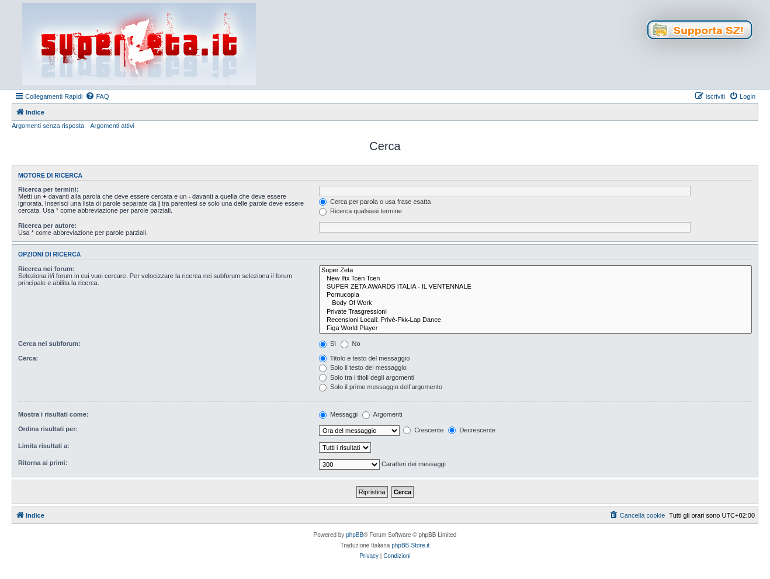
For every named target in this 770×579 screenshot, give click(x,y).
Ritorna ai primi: (42, 462)
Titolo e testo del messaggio (364, 358)
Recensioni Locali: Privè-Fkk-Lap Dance (535, 320)
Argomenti (382, 414)
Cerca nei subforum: (49, 343)
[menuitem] (97, 96)
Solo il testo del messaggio (363, 367)
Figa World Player (535, 328)
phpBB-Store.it (410, 545)
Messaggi (338, 414)
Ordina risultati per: (48, 428)
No (350, 343)
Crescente (423, 430)
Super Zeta (535, 270)
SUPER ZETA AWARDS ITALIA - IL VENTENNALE (535, 287)
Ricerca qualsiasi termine (360, 210)
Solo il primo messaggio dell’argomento (380, 386)
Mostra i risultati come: (53, 414)
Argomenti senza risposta (48, 125)
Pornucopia (535, 295)
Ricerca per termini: (48, 189)
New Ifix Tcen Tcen (535, 279)
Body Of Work (535, 303)
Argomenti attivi (112, 125)
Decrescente (471, 430)
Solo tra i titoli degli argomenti (366, 377)
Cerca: (28, 358)
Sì (327, 343)
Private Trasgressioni (535, 312)
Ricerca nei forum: (46, 268)
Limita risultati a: (44, 445)
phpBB (354, 535)
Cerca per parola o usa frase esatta (375, 201)
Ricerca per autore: (47, 225)
